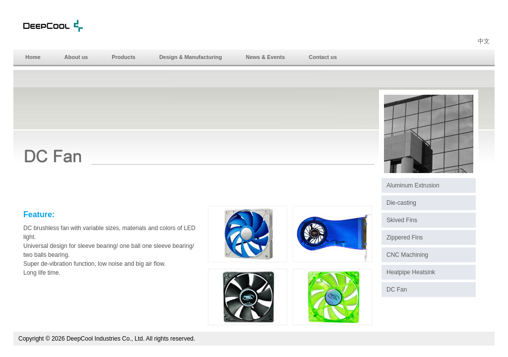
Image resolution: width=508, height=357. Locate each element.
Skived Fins (401, 220)
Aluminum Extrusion (413, 185)
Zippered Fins (404, 237)
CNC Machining (407, 254)
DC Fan (396, 289)
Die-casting (401, 202)
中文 (484, 41)
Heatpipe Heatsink (410, 272)
